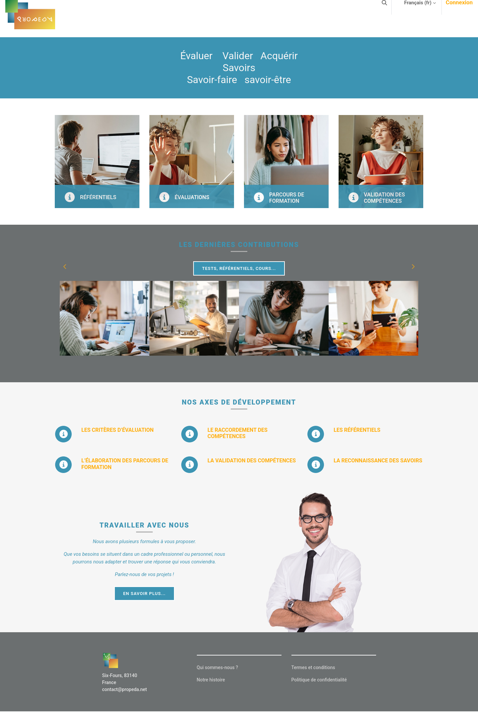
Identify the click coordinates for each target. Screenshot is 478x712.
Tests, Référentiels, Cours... (239, 268)
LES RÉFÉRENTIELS (357, 430)
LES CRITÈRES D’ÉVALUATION (117, 430)
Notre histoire (211, 679)
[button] (65, 266)
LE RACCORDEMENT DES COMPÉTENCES (237, 433)
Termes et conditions (313, 667)
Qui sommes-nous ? (217, 667)
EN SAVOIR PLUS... (144, 593)
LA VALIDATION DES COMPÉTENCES (251, 460)
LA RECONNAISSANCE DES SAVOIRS (378, 460)
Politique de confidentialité (319, 679)
